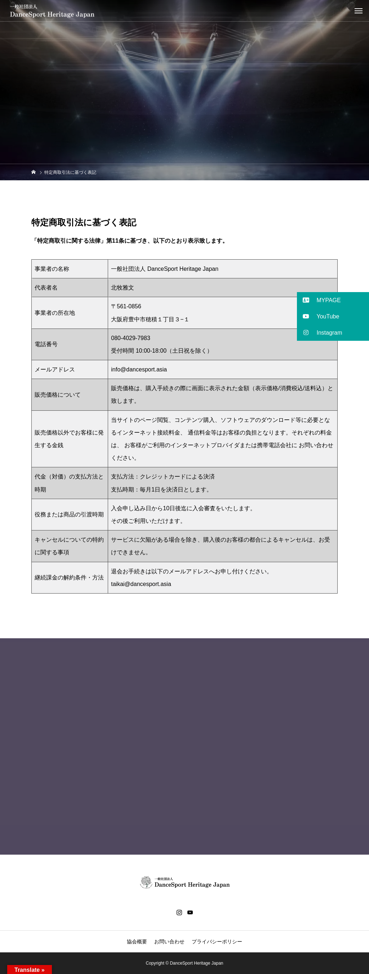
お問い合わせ (169, 941)
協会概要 (137, 941)
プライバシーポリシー (217, 941)
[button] (333, 300)
